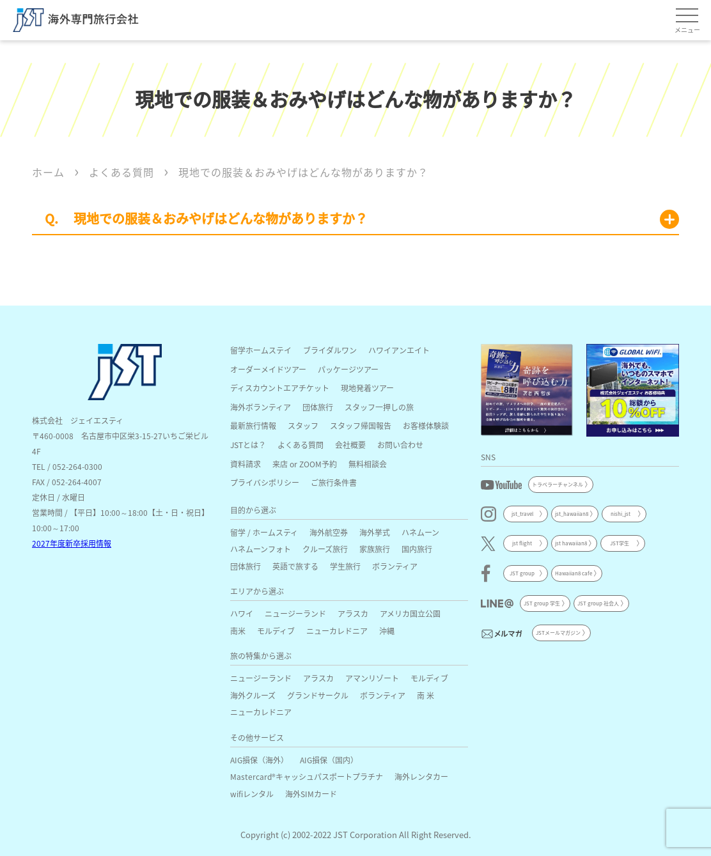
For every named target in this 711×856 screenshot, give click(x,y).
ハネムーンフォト (260, 548)
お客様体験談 (426, 425)
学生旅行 (345, 566)
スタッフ (303, 425)
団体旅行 (317, 406)
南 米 (425, 695)
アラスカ (353, 613)
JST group (522, 573)
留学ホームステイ (261, 350)
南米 (238, 630)
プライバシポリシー (264, 482)
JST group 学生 (542, 603)
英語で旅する (295, 566)
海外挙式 (374, 532)
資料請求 (245, 463)
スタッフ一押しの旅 (379, 406)
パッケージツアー (348, 369)
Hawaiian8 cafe (573, 573)
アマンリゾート (372, 678)
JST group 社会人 (598, 603)
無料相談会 (367, 463)
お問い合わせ (400, 444)
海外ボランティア (260, 406)
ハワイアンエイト (399, 350)
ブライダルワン (330, 350)
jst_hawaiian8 (571, 513)
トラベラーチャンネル (557, 484)
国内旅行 (417, 548)
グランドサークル (317, 695)
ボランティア (395, 566)
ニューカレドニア (337, 630)
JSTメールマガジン (558, 632)
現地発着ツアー (367, 387)
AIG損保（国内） (329, 759)
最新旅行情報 (253, 425)
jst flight (522, 543)
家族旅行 (374, 548)
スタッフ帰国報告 (360, 425)
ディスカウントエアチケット (279, 387)
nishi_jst (620, 513)
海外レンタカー (421, 776)
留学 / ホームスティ (264, 532)
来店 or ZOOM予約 (304, 463)
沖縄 (387, 630)
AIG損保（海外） (259, 759)
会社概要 (350, 444)
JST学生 (619, 543)
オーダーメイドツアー (268, 369)
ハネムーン (420, 532)
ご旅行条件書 (334, 482)
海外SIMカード (311, 793)
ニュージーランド (295, 613)
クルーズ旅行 (325, 548)
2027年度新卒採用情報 (71, 543)
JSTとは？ (248, 444)
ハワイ (241, 613)
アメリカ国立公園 (410, 613)
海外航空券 (328, 532)
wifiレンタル (252, 793)
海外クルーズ (253, 695)
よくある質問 (300, 444)
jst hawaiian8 (571, 543)
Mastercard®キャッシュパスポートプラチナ (306, 776)
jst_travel (522, 513)
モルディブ (276, 630)
